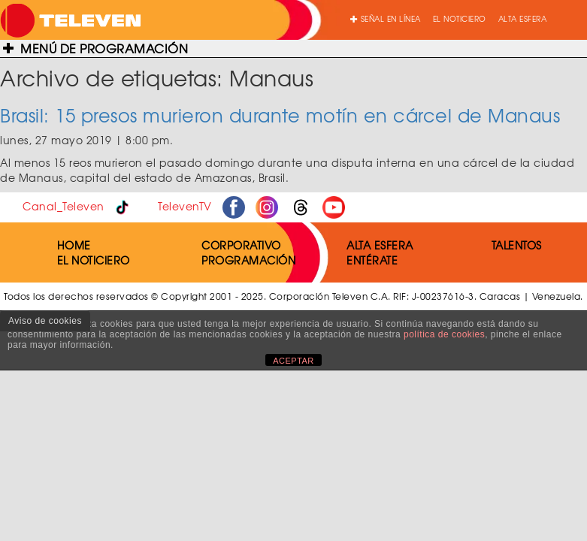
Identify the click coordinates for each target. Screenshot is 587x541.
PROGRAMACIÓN (248, 259)
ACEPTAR (293, 360)
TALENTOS (517, 244)
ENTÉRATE (372, 259)
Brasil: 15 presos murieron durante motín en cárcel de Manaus (280, 114)
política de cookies (444, 334)
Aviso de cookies (45, 321)
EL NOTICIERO (459, 18)
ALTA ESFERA (522, 18)
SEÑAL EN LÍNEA (385, 18)
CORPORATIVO (241, 244)
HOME (74, 244)
